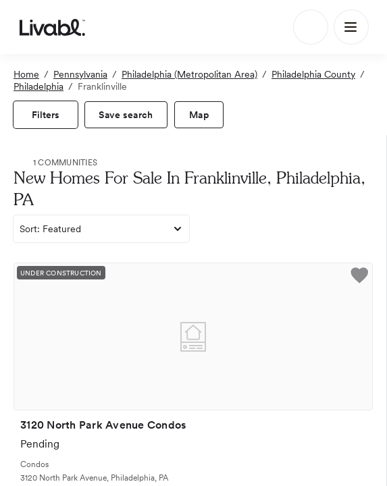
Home (26, 74)
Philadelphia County (313, 74)
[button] (359, 277)
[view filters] (46, 114)
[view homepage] (52, 27)
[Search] (311, 27)
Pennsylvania (80, 74)
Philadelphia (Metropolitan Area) (189, 74)
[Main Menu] (351, 27)
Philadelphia (38, 86)
